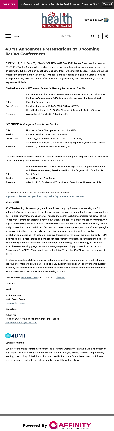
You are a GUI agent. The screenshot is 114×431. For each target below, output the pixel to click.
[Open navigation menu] (12, 36)
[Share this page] (107, 36)
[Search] (74, 36)
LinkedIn (60, 277)
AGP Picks (9, 4)
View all (107, 4)
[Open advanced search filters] (99, 36)
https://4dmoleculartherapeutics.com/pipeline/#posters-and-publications (44, 196)
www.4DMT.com (29, 277)
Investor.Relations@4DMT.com (21, 322)
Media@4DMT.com (15, 303)
